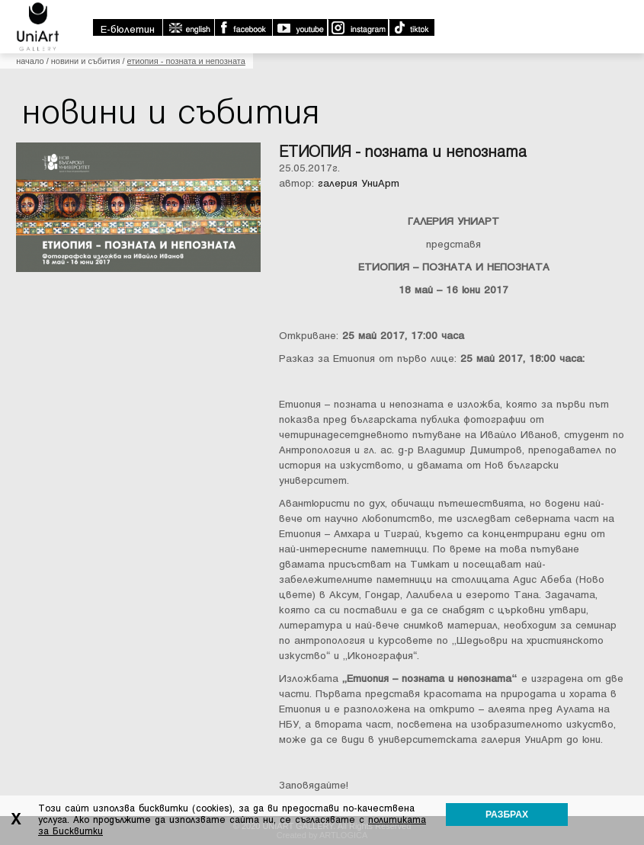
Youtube (299, 27)
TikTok (411, 27)
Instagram (357, 27)
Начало (29, 61)
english (188, 27)
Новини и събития (85, 61)
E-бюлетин (128, 29)
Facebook (243, 27)
